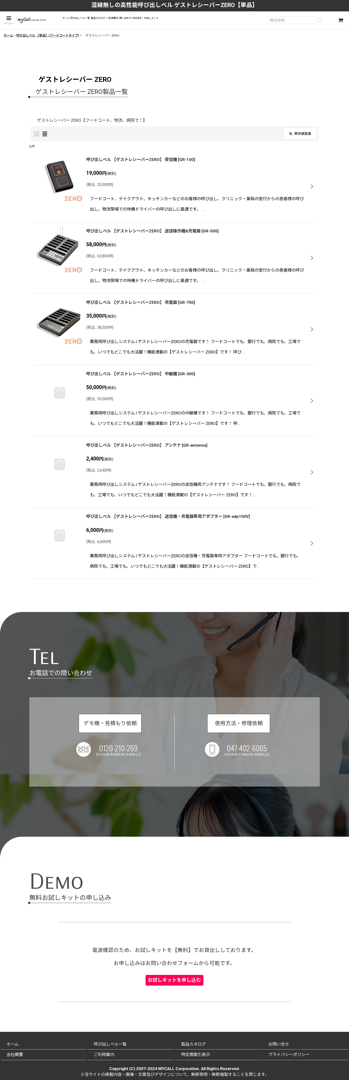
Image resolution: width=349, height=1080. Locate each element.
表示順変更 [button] (298, 135)
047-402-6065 (250, 754)
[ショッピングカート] (340, 20)
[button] (8, 20)
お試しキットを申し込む (174, 972)
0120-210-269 (121, 754)
